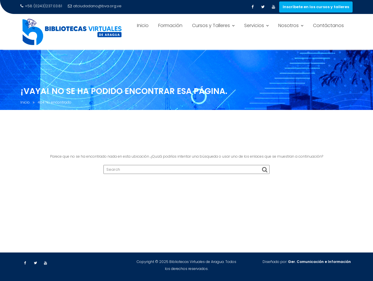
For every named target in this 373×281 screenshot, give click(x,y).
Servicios (254, 25)
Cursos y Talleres (211, 25)
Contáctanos (328, 25)
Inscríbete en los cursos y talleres (316, 7)
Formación (170, 25)
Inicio (143, 25)
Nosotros (288, 25)
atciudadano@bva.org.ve (95, 6)
